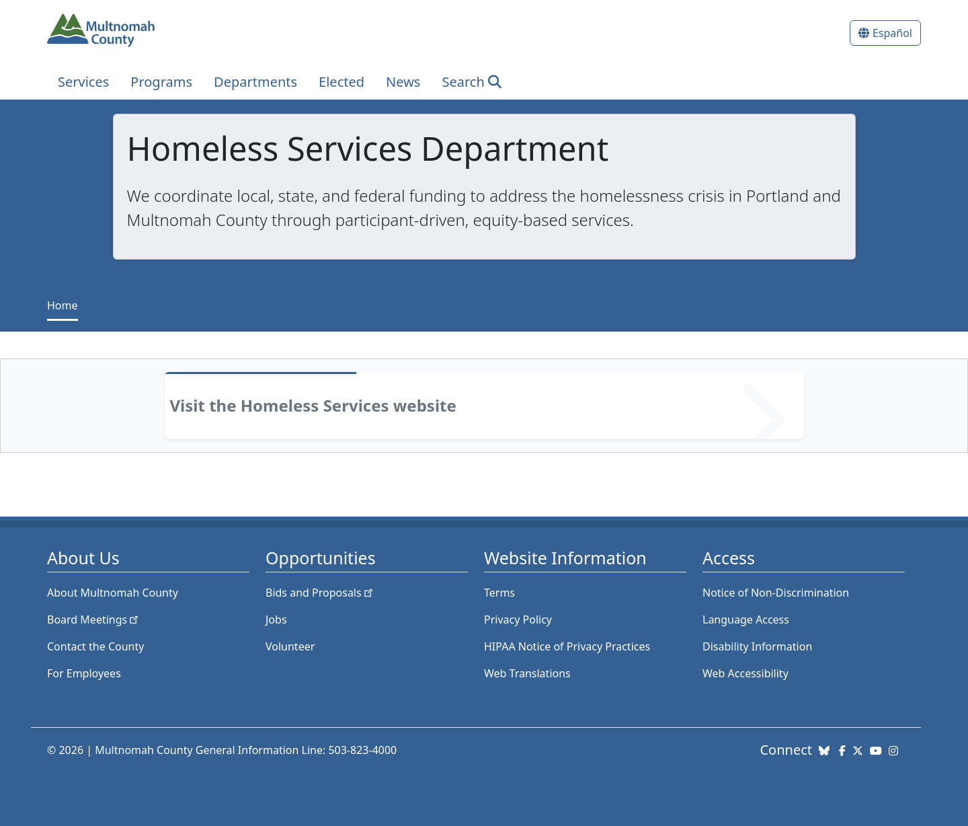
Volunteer (290, 646)
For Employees (84, 673)
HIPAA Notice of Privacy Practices (567, 646)
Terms (499, 592)
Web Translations (527, 673)
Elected (341, 82)
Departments (255, 82)
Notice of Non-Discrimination (775, 592)
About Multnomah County (112, 592)
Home (62, 305)
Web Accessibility (745, 673)
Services (83, 82)
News (403, 82)
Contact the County (95, 646)
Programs (161, 82)
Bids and (320, 592)
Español (892, 33)
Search (463, 82)
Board (93, 619)
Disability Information (757, 646)
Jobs (276, 619)
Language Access (745, 619)
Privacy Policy (518, 619)
